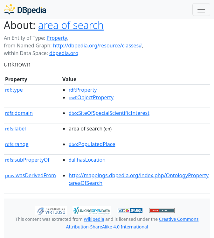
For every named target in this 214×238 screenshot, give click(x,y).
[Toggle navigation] (201, 9)
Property (56, 37)
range (16, 144)
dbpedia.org (64, 53)
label (15, 128)
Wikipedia (94, 219)
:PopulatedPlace (92, 144)
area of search (71, 25)
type (14, 89)
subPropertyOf (27, 159)
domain (19, 112)
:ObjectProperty (91, 97)
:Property (83, 89)
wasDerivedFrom (30, 175)
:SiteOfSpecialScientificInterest (109, 112)
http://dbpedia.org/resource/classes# (97, 45)
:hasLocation (87, 159)
